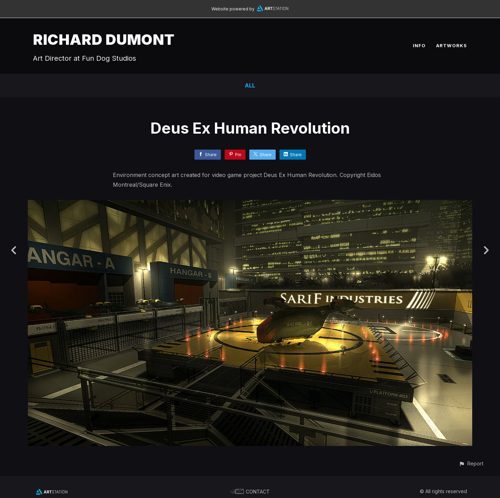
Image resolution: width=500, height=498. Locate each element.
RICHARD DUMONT (104, 39)
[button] (471, 463)
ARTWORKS (451, 45)
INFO (419, 45)
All (250, 85)
